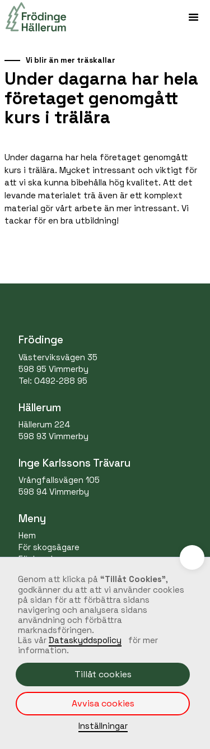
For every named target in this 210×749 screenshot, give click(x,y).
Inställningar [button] (103, 726)
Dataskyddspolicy (85, 640)
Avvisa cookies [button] (103, 703)
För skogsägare (49, 547)
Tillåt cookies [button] (103, 674)
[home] (33, 16)
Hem (27, 535)
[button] (193, 17)
